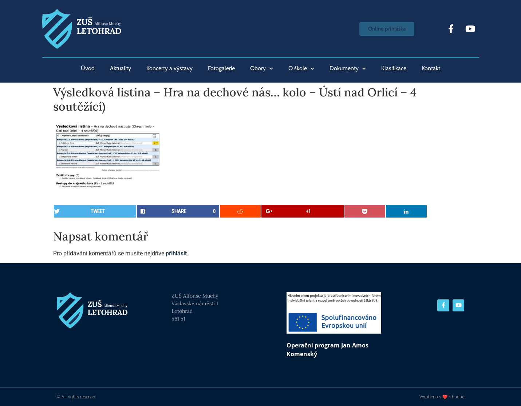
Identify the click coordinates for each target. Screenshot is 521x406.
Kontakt (431, 68)
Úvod (88, 68)
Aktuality (120, 68)
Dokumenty (347, 68)
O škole (301, 68)
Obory (261, 68)
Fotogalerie (221, 68)
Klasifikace (393, 68)
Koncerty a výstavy (169, 68)
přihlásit (176, 253)
